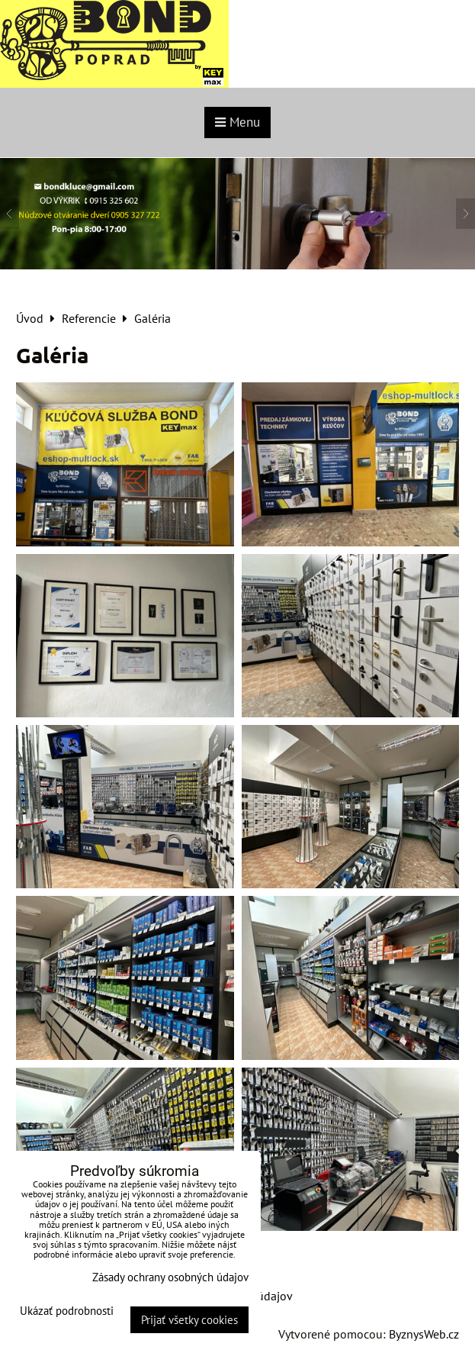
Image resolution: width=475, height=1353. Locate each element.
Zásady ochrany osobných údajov (170, 1277)
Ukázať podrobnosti (67, 1311)
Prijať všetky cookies (189, 1320)
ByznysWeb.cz (424, 1334)
